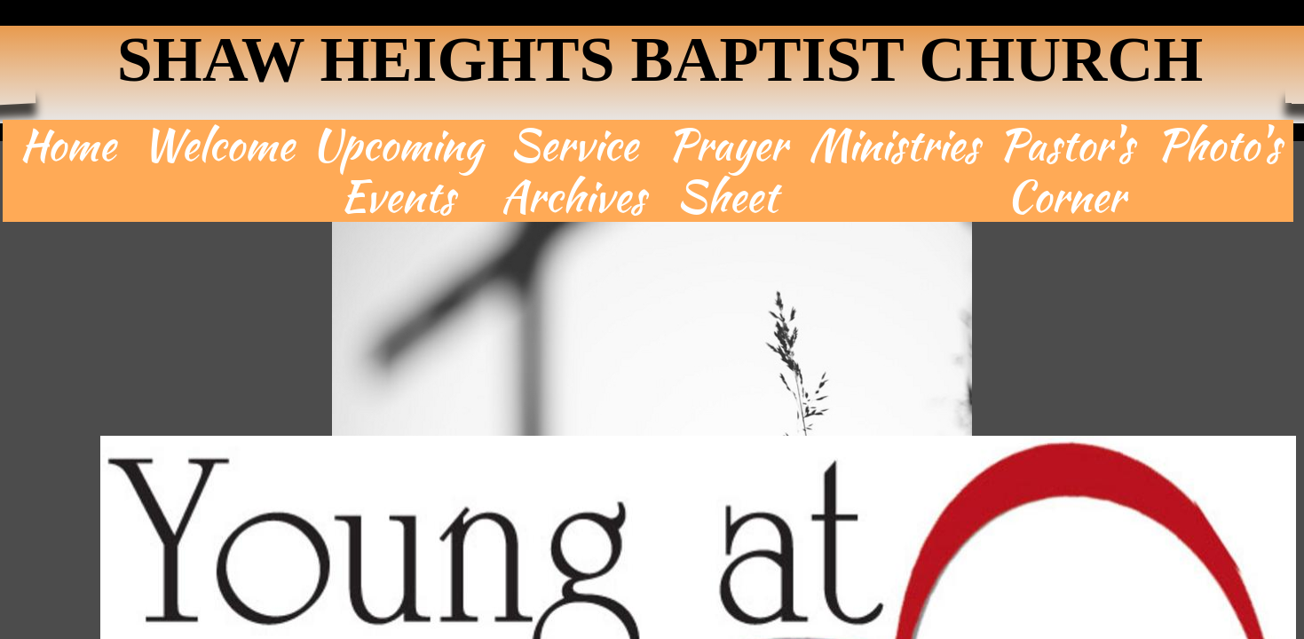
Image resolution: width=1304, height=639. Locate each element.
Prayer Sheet (727, 171)
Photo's (1219, 145)
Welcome (218, 145)
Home (67, 145)
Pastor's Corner (1066, 171)
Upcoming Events (397, 171)
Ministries (894, 145)
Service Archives (573, 171)
